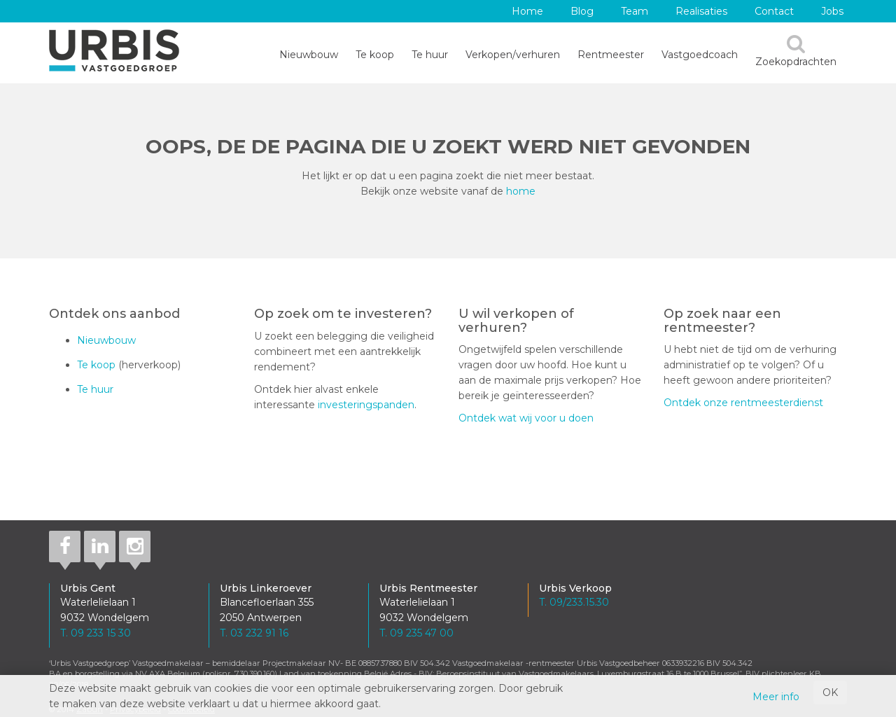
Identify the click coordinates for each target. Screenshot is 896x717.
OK (830, 692)
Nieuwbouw (308, 54)
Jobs (832, 11)
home (521, 191)
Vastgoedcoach (700, 54)
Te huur (430, 54)
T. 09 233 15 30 (95, 633)
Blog (582, 11)
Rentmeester (611, 54)
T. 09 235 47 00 (416, 633)
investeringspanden (366, 404)
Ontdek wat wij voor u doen (526, 418)
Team (634, 11)
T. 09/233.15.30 (574, 602)
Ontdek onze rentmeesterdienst (743, 402)
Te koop (375, 54)
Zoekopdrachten (795, 51)
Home (527, 11)
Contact (774, 11)
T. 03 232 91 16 (254, 633)
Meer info (775, 696)
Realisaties (701, 11)
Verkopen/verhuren (512, 54)
